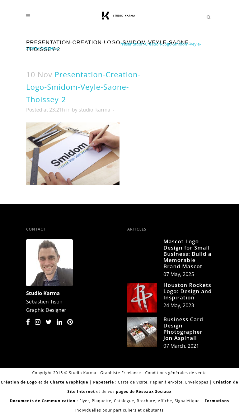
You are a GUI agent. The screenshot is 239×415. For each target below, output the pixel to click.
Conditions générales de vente (176, 372)
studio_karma (94, 109)
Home (32, 44)
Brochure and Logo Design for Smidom (78, 44)
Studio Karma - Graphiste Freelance (105, 372)
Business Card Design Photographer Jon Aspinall (183, 328)
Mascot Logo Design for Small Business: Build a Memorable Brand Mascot (187, 254)
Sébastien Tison (44, 301)
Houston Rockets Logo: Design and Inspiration (187, 291)
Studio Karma (43, 293)
